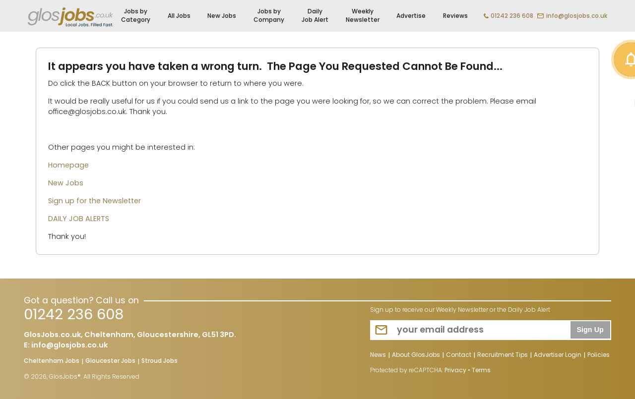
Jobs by (135, 15)
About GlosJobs (416, 355)
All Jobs (179, 15)
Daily (315, 15)
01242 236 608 (512, 15)
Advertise (411, 15)
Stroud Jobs (159, 361)
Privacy (455, 370)
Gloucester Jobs (110, 361)
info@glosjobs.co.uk (576, 15)
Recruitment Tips (502, 355)
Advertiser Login (557, 355)
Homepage (68, 165)
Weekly (363, 15)
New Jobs (221, 15)
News (378, 355)
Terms (481, 370)
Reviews (455, 15)
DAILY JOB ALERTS (78, 219)
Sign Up (589, 330)
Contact (458, 355)
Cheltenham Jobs (51, 361)
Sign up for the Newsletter (94, 201)
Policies (598, 355)
